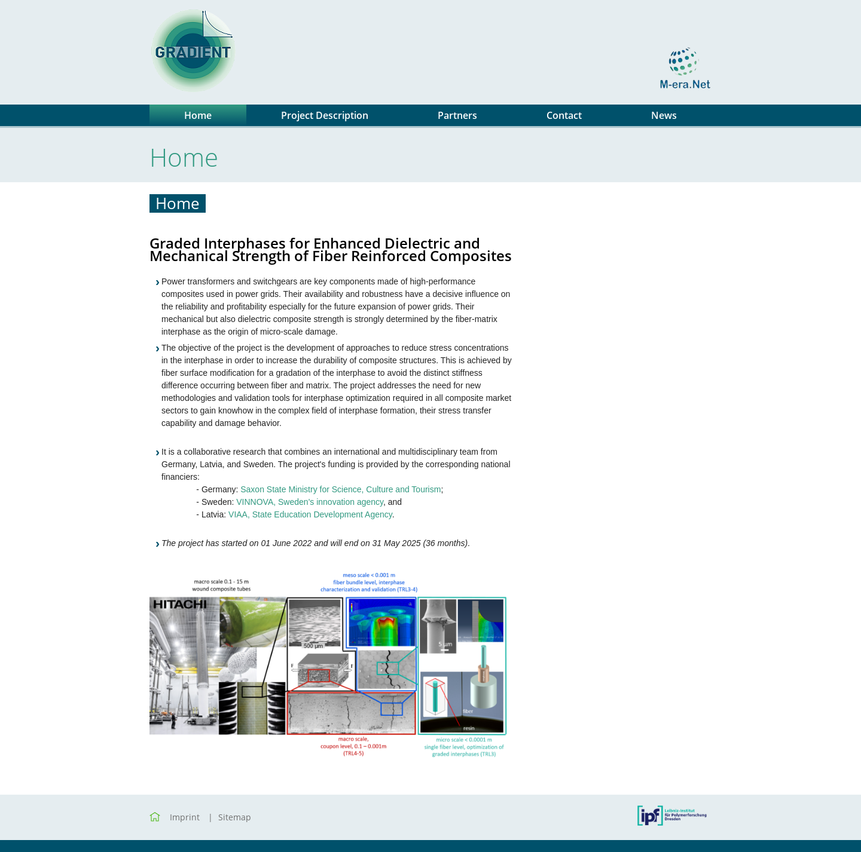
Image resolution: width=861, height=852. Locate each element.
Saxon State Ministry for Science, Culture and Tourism (340, 489)
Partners (457, 115)
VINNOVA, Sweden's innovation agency (309, 502)
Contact (564, 115)
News (664, 115)
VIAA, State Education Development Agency (310, 514)
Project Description (324, 115)
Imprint (185, 817)
